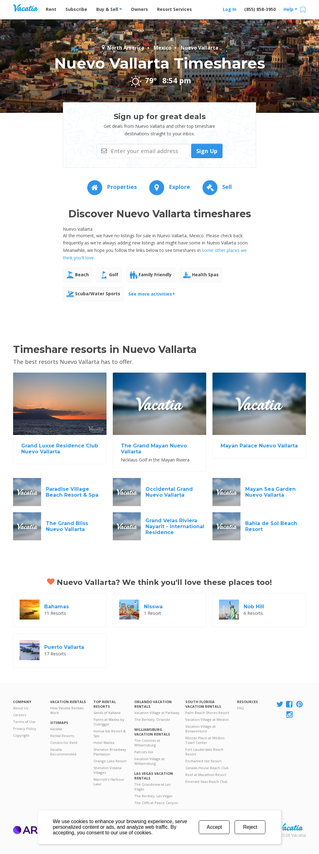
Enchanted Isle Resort (203, 761)
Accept (214, 827)
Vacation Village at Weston (207, 719)
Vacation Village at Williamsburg (149, 761)
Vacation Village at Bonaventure (200, 728)
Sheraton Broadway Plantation (109, 751)
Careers (19, 714)
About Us (20, 708)
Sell (217, 187)
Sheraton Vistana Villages (107, 770)
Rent (51, 9)
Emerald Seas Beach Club (206, 781)
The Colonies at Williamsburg (147, 742)
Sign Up (206, 151)
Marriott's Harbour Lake (108, 781)
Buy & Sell (109, 9)
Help (290, 9)
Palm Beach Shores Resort (207, 712)
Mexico (162, 47)
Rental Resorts (62, 735)
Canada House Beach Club (207, 767)
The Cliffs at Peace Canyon (156, 802)
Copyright (21, 735)
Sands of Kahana (107, 712)
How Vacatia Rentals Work (66, 710)
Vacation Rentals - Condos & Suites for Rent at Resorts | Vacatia (25, 8)
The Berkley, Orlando (152, 719)
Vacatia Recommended (63, 751)
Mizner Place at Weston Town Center (205, 740)
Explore (169, 187)
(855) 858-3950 (260, 9)
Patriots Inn (143, 752)
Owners (139, 9)
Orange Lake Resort (109, 761)
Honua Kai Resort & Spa (109, 733)
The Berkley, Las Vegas (153, 796)
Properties (112, 187)
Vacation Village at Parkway (156, 712)
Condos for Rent (63, 742)
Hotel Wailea (103, 742)
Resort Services (174, 9)
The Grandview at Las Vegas (152, 786)
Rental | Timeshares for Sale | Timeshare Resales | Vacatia (290, 827)
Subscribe (76, 9)
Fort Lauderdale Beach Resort (204, 751)
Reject (250, 827)
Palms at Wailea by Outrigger (108, 721)
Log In (229, 9)
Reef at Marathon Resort (205, 774)
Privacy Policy (24, 728)
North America (122, 47)
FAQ (240, 708)
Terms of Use (24, 721)
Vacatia (56, 728)
